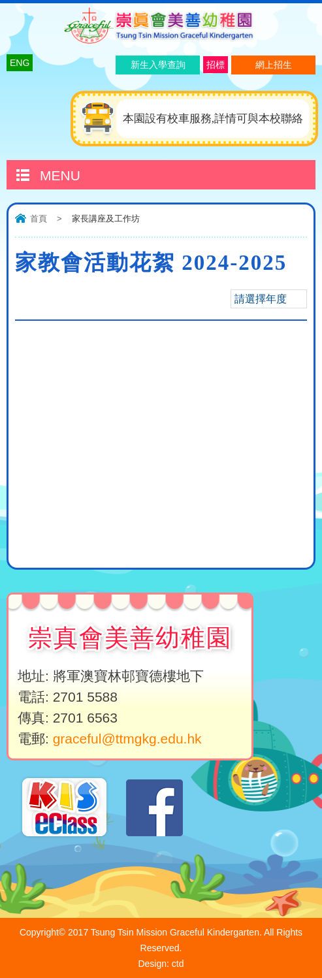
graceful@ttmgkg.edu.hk (127, 738)
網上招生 (273, 64)
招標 (215, 64)
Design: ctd (161, 963)
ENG (19, 62)
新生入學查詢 (158, 64)
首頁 (38, 218)
